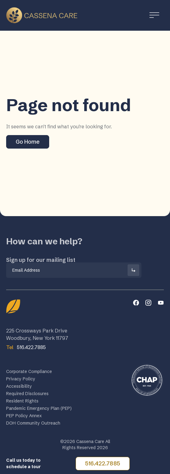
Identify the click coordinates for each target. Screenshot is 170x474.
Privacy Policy (20, 380)
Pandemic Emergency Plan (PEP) (39, 409)
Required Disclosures (27, 395)
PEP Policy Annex (24, 417)
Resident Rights (22, 402)
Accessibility (19, 387)
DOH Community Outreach (33, 424)
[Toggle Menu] (154, 15)
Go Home (28, 141)
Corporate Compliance (29, 372)
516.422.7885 (102, 463)
